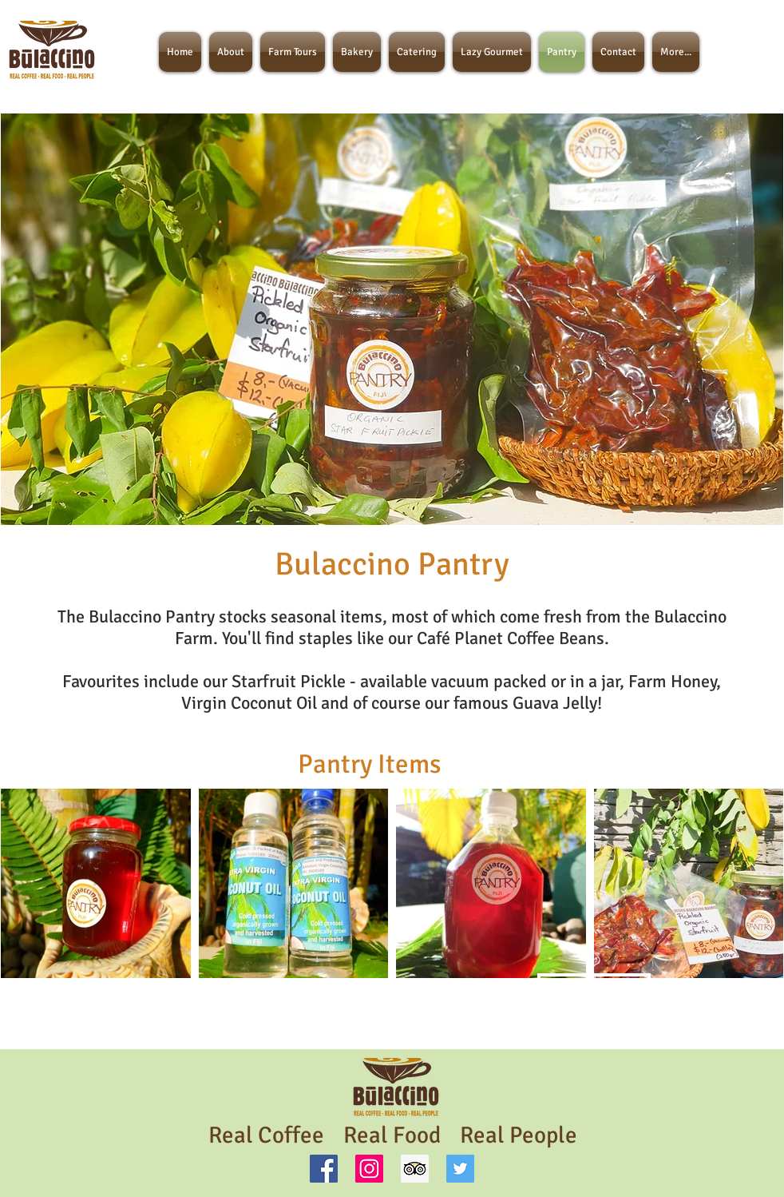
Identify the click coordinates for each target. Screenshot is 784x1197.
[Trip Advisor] (415, 1169)
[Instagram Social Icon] (369, 1169)
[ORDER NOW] (594, 989)
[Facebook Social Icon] (324, 1169)
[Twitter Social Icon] (460, 1169)
